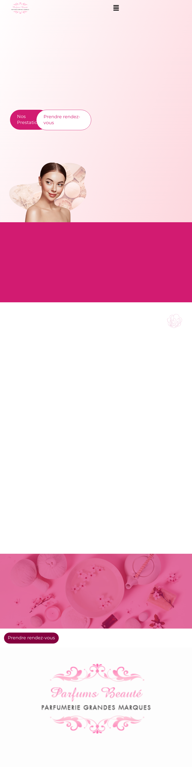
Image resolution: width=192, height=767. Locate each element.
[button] (116, 8)
